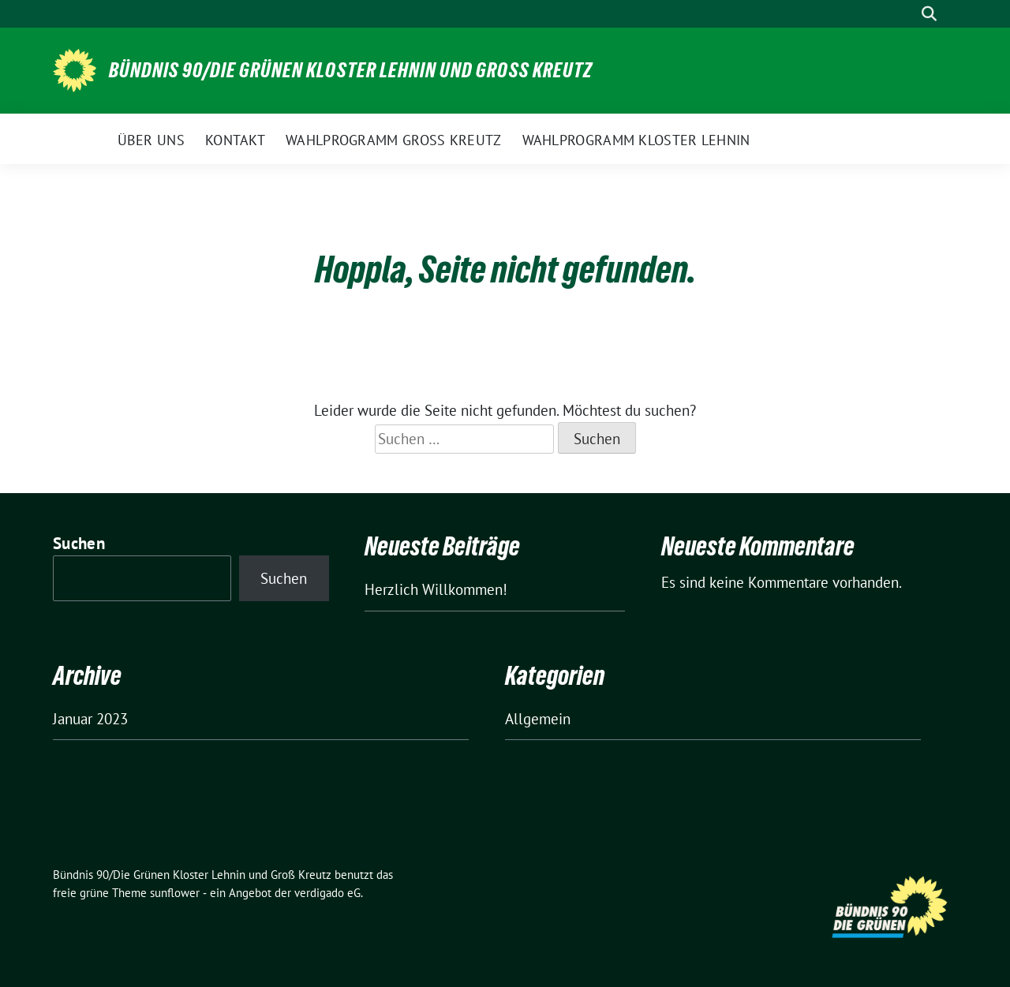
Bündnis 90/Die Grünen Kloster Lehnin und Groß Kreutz (351, 70)
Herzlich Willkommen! (436, 589)
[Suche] (907, 14)
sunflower (175, 892)
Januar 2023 (90, 718)
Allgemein (537, 718)
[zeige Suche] (929, 14)
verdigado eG (327, 892)
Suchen (79, 543)
